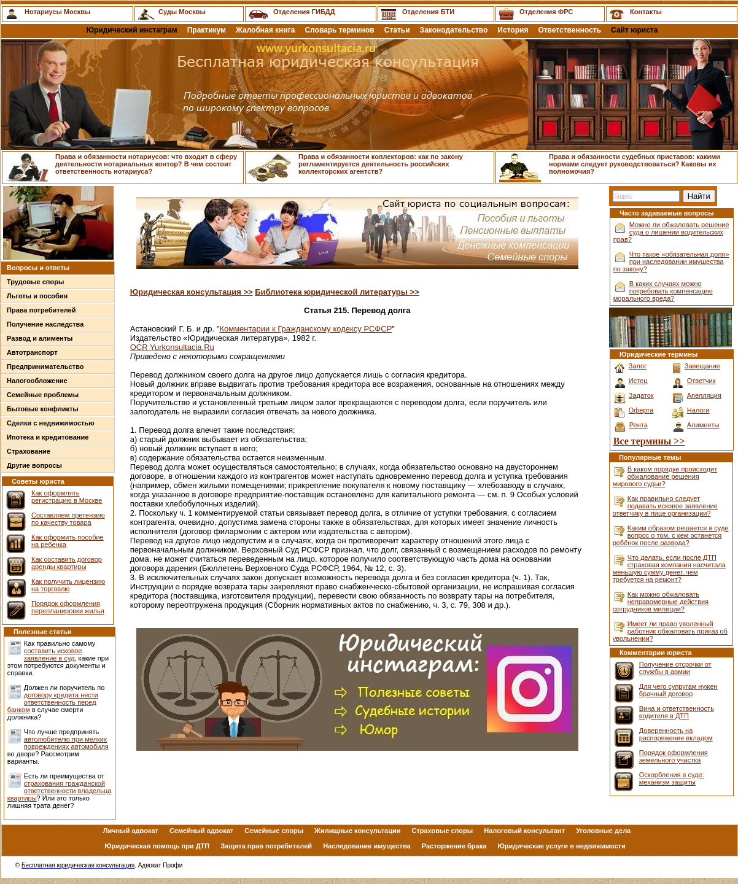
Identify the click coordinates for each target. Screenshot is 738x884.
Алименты (703, 424)
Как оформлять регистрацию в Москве (66, 496)
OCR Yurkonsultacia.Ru (172, 347)
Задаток (641, 395)
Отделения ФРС (546, 11)
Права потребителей (41, 310)
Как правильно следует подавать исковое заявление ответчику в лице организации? (665, 506)
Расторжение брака (454, 846)
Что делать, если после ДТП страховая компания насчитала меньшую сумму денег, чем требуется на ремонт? (669, 568)
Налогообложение (37, 380)
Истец (638, 380)
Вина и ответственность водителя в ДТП (676, 712)
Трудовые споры (35, 281)
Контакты (646, 11)
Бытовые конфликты (43, 409)
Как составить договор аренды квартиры (66, 563)
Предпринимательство (45, 366)
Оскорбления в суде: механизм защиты (671, 778)
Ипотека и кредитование (47, 437)
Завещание (702, 366)
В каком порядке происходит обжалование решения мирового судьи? (665, 476)
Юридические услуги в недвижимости (561, 846)
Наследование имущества (367, 846)
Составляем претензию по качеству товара (68, 518)
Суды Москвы (182, 11)
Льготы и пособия (37, 296)
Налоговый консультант (524, 830)
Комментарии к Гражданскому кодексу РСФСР (305, 328)
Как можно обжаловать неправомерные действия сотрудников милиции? (661, 602)
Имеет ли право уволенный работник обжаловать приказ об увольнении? (670, 631)
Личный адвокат (130, 830)
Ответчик (701, 380)
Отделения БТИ (428, 11)
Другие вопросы (34, 465)
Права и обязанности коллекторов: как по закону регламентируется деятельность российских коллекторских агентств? (380, 164)
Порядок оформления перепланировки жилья (67, 607)
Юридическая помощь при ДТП (156, 846)
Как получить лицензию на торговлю (68, 585)
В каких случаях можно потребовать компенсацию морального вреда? (663, 291)
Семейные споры (273, 830)
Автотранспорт (32, 352)
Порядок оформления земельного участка (673, 756)
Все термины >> (649, 441)
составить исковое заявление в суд (53, 654)
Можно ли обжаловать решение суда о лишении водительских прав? (671, 232)
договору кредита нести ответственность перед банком (52, 702)
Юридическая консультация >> (191, 292)
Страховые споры (442, 830)
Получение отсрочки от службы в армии (675, 668)
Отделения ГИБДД (304, 11)
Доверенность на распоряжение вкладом (676, 734)
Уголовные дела (603, 830)
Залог (638, 366)
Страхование (28, 451)
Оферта (641, 410)
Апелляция (704, 395)
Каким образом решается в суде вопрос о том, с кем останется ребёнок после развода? (671, 535)
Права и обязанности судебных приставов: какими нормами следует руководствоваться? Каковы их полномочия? (634, 164)
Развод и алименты (40, 338)
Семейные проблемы (43, 394)
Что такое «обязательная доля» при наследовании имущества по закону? (671, 261)
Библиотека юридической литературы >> (337, 292)
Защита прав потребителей (266, 846)
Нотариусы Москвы (57, 11)
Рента (638, 424)
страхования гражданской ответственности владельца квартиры (59, 791)
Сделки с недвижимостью (51, 423)
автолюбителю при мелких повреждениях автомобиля (66, 742)
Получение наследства (45, 324)
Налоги (698, 410)
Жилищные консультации (357, 830)
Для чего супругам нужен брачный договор (678, 690)
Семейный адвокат (201, 830)
